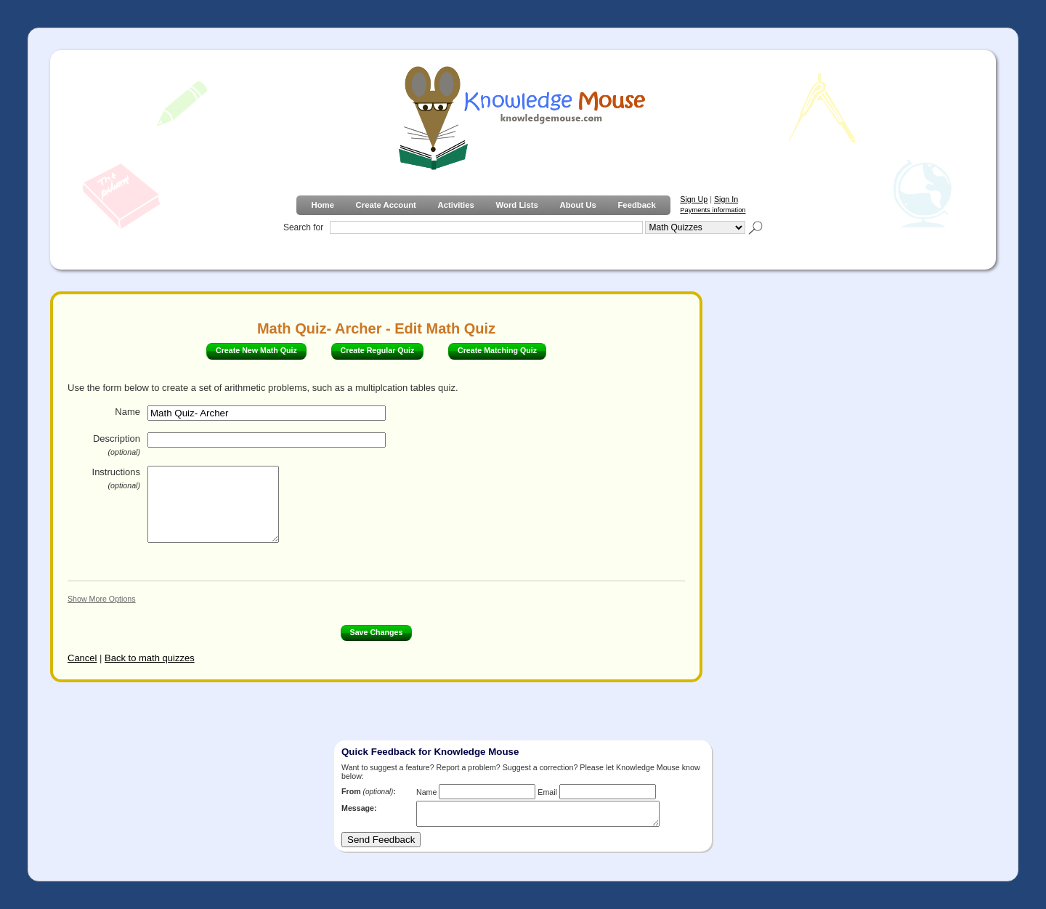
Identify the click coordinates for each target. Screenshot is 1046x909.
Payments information (712, 210)
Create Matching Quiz (497, 350)
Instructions (116, 478)
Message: (359, 808)
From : (368, 791)
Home (322, 205)
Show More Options (102, 598)
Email (547, 792)
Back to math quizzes (150, 658)
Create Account (386, 205)
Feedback (636, 205)
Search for (303, 227)
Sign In (726, 199)
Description (116, 444)
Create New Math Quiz (256, 350)
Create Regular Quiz (378, 350)
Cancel (82, 658)
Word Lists (517, 205)
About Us (577, 205)
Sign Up (694, 199)
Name (127, 411)
